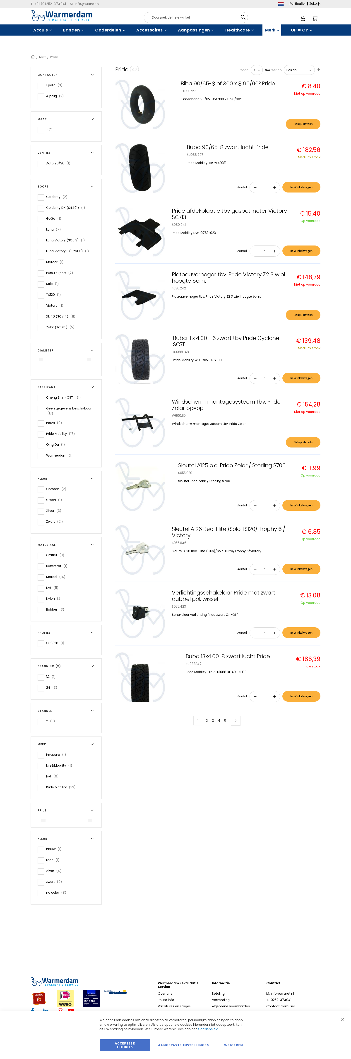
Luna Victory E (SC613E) (69, 251)
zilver (55, 870)
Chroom (57, 488)
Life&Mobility (60, 765)
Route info (166, 1000)
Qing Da (57, 444)
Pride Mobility (62, 433)
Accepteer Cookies (125, 1045)
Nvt (53, 587)
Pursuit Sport (61, 272)
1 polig (55, 85)
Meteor (56, 262)
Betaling (218, 993)
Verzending (221, 1000)
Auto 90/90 (59, 163)
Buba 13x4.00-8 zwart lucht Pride (228, 656)
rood (54, 859)
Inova (55, 422)
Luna (55, 229)
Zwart (56, 521)
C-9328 (56, 642)
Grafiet (56, 555)
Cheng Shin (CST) (65, 397)
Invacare (57, 754)
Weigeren (233, 1045)
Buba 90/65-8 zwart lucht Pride (228, 147)
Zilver (55, 510)
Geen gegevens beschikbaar (68, 411)
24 (53, 687)
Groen (55, 499)
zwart (55, 881)
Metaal (57, 576)
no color (57, 892)
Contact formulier (280, 1006)
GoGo (55, 218)
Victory (56, 305)
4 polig (56, 96)
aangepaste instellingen (183, 1045)
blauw (55, 849)
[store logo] (61, 15)
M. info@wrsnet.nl (280, 993)
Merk (42, 57)
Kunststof (58, 565)
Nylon (55, 598)
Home (33, 57)
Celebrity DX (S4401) (67, 207)
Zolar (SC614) (61, 327)
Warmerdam (60, 455)
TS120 (55, 294)
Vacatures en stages (174, 1006)
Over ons (165, 993)
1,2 (52, 676)
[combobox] (196, 17)
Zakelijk (314, 3)
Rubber (56, 609)
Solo (54, 283)
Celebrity (58, 196)
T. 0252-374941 (278, 1000)
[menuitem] (42, 30)
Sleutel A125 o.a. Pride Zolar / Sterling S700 (232, 465)
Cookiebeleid (208, 1029)
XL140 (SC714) (62, 316)
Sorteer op (273, 70)
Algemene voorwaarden (231, 1006)
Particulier (297, 3)
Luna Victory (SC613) (67, 240)
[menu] (175, 30)
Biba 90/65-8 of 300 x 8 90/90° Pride (228, 84)
